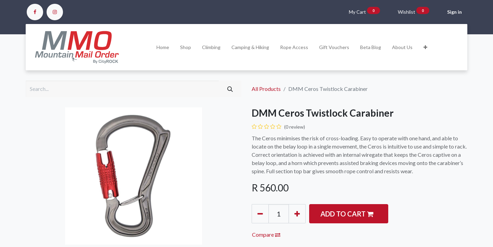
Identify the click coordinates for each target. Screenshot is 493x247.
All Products (266, 88)
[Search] (230, 89)
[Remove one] (260, 213)
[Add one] (297, 213)
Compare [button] (266, 234)
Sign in (454, 12)
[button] (425, 47)
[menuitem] (163, 47)
